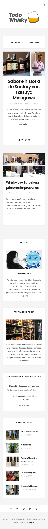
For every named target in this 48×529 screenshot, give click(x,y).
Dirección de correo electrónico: (24, 386)
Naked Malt (26, 444)
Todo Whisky (33, 103)
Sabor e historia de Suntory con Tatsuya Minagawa (24, 89)
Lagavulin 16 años (29, 486)
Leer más (24, 124)
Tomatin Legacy (28, 472)
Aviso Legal (29, 522)
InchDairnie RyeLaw (29, 431)
